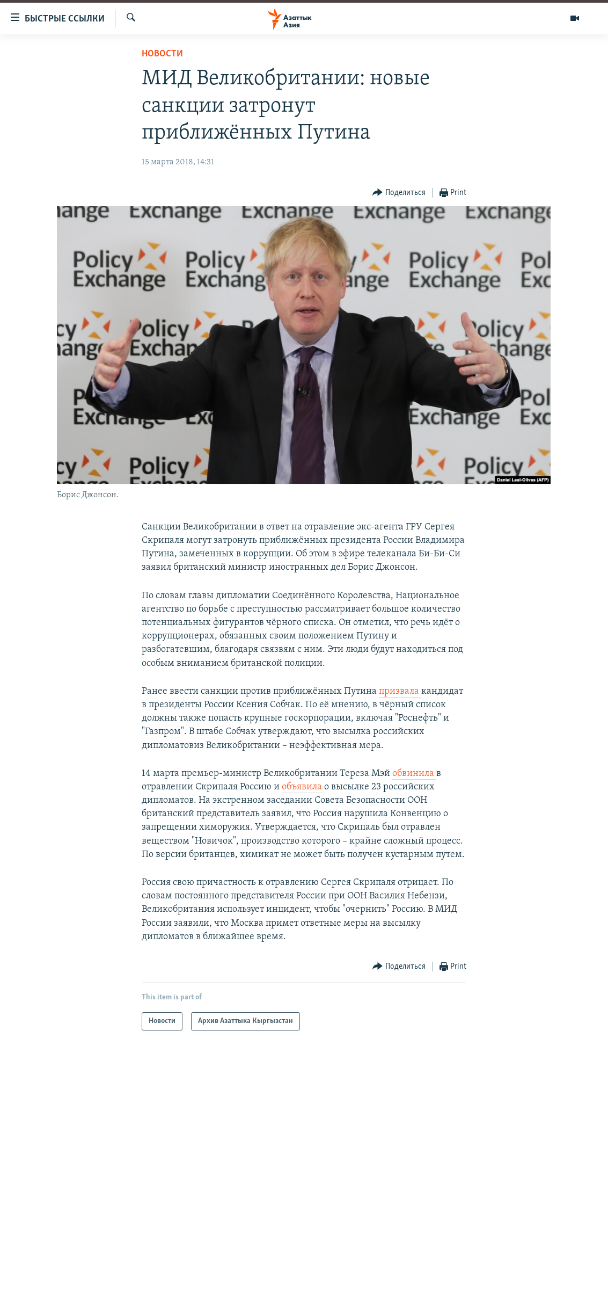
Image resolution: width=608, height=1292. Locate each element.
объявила (303, 787)
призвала (400, 691)
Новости (162, 54)
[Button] (399, 193)
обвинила (414, 773)
